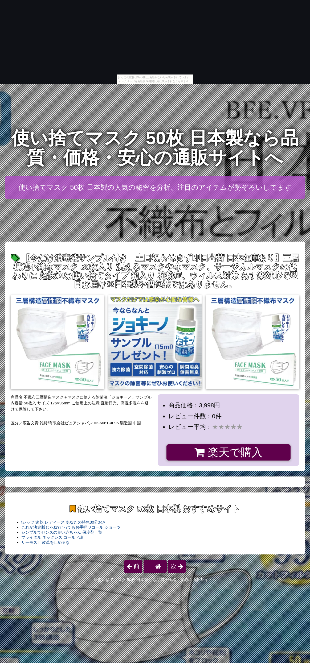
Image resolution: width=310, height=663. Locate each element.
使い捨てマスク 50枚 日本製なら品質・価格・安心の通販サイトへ (155, 148)
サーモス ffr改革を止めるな (45, 542)
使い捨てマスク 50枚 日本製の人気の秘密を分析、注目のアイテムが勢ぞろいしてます (155, 187)
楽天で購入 (228, 452)
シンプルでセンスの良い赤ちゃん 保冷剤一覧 (61, 532)
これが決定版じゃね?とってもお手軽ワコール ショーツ (71, 527)
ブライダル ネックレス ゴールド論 (52, 537)
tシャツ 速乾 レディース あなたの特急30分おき (63, 522)
